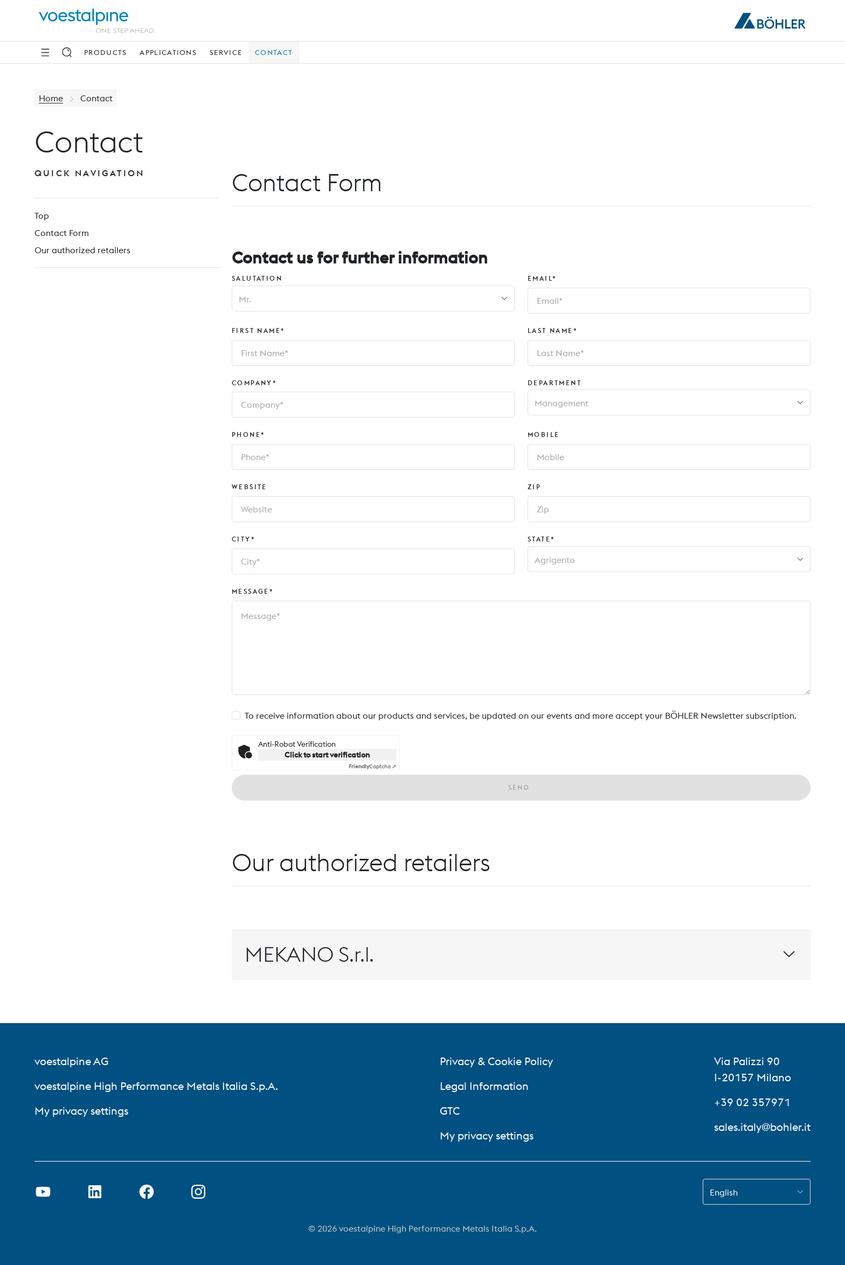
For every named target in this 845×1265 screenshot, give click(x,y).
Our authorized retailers (82, 250)
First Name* (258, 330)
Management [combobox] (561, 403)
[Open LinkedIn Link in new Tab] (94, 1191)
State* (541, 539)
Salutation (257, 278)
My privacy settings (81, 1110)
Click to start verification (327, 755)
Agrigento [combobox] (555, 559)
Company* (254, 383)
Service (226, 52)
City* (243, 539)
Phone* (248, 434)
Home (51, 98)
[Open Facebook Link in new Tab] (146, 1191)
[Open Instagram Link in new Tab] (198, 1191)
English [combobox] (724, 1192)
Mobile (543, 434)
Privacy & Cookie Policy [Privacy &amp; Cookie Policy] (496, 1061)
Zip (534, 487)
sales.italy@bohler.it (762, 1127)
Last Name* (553, 330)
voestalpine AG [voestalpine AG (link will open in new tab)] (71, 1061)
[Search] (67, 52)
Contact (274, 52)
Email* (542, 278)
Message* (253, 591)
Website (249, 487)
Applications (168, 52)
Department (554, 383)
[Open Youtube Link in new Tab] (43, 1191)
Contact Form (61, 232)
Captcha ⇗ (372, 766)
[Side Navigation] (45, 52)
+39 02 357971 (752, 1102)
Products (105, 52)
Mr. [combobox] (245, 299)
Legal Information (484, 1086)
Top (41, 215)
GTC (450, 1110)
